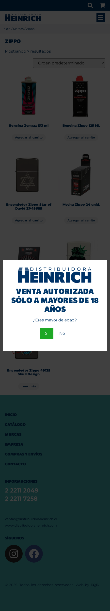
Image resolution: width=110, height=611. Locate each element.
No (62, 333)
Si (46, 333)
